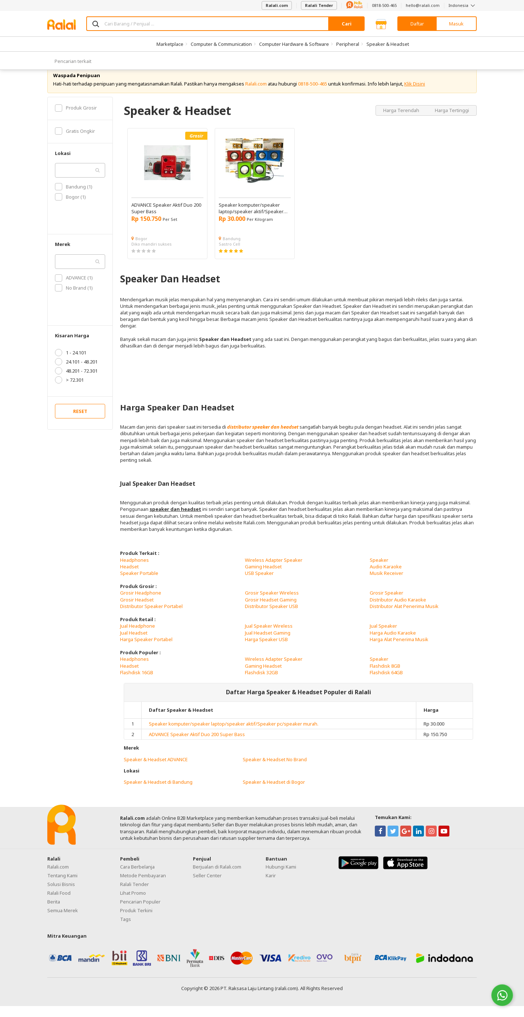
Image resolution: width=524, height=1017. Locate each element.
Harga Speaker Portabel (146, 650)
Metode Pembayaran (143, 886)
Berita (53, 912)
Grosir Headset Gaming (271, 610)
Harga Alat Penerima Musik (399, 650)
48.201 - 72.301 (76, 381)
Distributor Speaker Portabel (151, 617)
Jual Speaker (383, 636)
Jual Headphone (137, 636)
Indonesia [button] (463, 5)
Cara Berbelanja (137, 877)
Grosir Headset (137, 610)
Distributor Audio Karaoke (398, 610)
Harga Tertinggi (452, 121)
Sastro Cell (229, 255)
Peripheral (347, 44)
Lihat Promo (133, 904)
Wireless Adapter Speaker (273, 570)
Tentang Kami (62, 886)
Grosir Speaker (386, 603)
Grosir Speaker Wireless (272, 603)
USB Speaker (259, 584)
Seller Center (207, 886)
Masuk (456, 23)
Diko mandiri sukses (151, 255)
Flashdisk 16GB (136, 683)
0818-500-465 (384, 5)
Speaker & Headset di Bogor (274, 793)
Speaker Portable (139, 584)
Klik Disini (414, 94)
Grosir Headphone (140, 603)
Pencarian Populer (140, 912)
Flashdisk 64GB (386, 683)
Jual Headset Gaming (267, 643)
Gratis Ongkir (75, 142)
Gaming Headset (263, 577)
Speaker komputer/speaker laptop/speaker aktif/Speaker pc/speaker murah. (233, 734)
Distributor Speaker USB (271, 617)
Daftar (417, 23)
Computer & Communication (221, 44)
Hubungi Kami (281, 877)
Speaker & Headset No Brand (275, 770)
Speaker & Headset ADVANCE (156, 770)
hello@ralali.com (423, 5)
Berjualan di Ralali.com (217, 877)
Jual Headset (133, 643)
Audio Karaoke (386, 577)
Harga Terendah (401, 121)
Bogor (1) (70, 207)
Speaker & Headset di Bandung (158, 793)
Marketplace (169, 44)
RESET (80, 422)
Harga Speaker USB (266, 650)
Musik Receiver (386, 584)
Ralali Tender (319, 5)
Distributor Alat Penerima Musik (404, 617)
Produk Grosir (76, 118)
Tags (125, 930)
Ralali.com (277, 5)
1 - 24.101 (70, 363)
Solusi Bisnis (61, 895)
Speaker (379, 570)
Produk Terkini (136, 921)
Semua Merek (62, 921)
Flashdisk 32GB (261, 683)
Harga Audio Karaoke (393, 643)
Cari (347, 23)
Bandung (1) (73, 197)
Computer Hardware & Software (294, 44)
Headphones (134, 570)
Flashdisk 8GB (385, 676)
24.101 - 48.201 (76, 372)
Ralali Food (59, 904)
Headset (129, 577)
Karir (271, 886)
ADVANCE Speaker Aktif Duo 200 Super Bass (197, 745)
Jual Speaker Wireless (269, 636)
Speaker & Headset (387, 44)
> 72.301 (69, 390)
